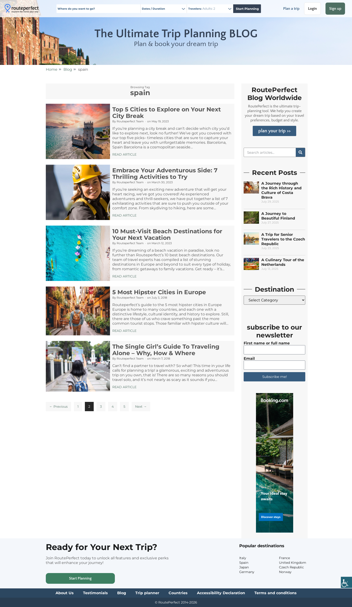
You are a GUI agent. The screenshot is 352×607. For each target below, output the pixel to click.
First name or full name (267, 343)
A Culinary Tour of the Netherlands (282, 262)
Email (249, 358)
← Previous (58, 406)
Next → (141, 406)
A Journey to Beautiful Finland (278, 215)
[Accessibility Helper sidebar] (346, 582)
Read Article (124, 154)
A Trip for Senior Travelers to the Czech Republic (283, 239)
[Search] (300, 152)
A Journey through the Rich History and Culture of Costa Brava (281, 190)
